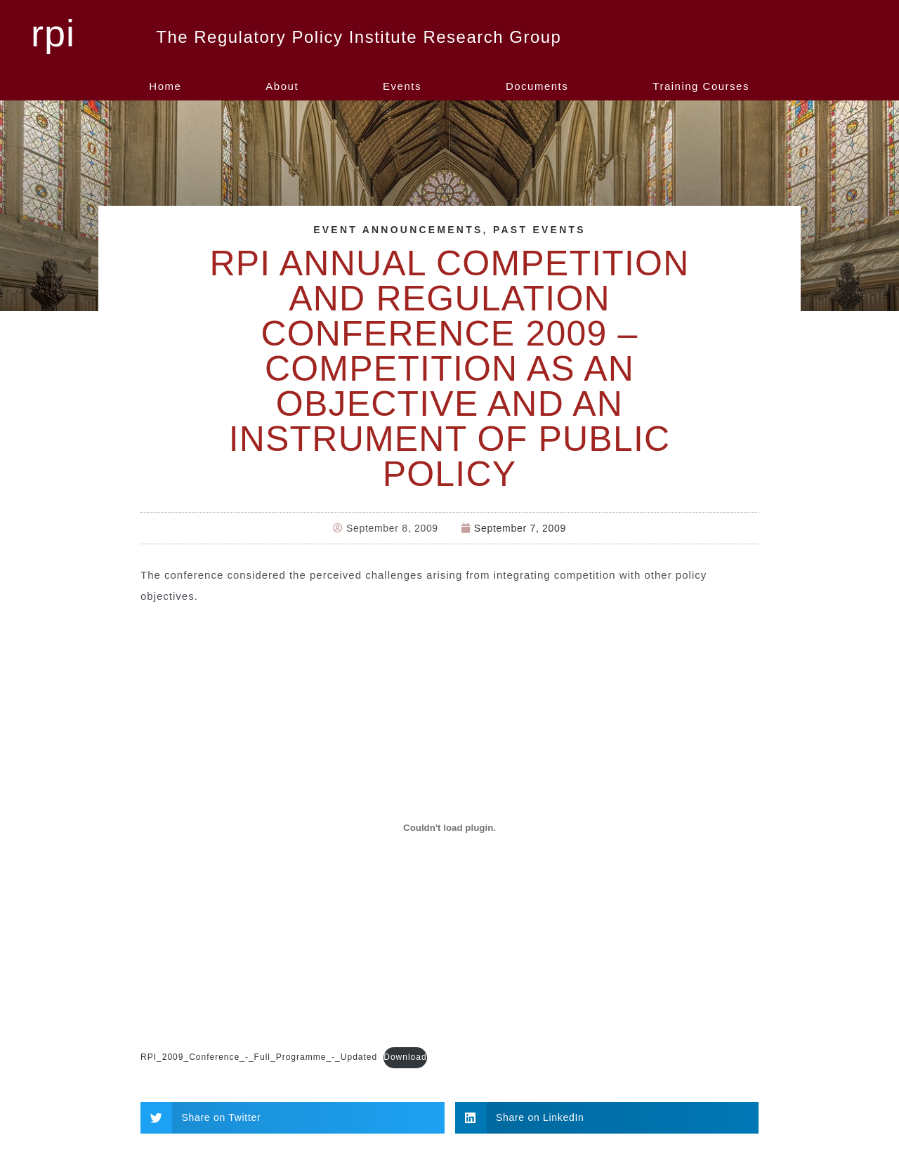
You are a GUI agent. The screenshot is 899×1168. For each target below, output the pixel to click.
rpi (53, 33)
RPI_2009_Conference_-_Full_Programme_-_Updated (258, 1056)
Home (165, 86)
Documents (537, 86)
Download (404, 1056)
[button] (292, 1116)
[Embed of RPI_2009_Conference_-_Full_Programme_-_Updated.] (449, 827)
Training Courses (700, 86)
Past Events (539, 229)
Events (402, 86)
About (281, 86)
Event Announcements (398, 229)
